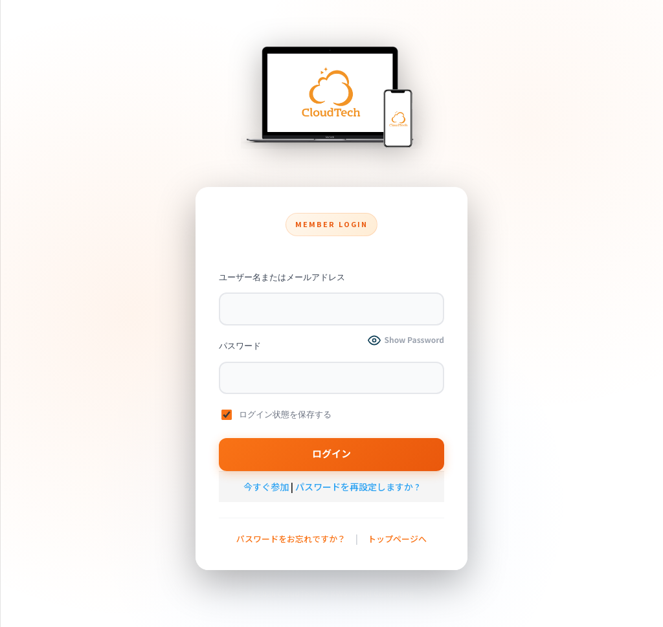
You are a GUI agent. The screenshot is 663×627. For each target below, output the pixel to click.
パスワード (240, 346)
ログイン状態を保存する (276, 415)
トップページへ (397, 539)
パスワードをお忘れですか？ (291, 539)
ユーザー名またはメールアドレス (282, 277)
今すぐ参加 (266, 486)
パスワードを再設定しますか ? (357, 486)
